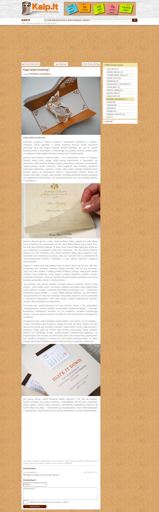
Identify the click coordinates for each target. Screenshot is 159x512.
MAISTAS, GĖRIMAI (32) (115, 90)
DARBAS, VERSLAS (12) (115, 72)
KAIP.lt (25, 20)
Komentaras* (60, 493)
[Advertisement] (79, 44)
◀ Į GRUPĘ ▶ (61, 64)
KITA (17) (110, 117)
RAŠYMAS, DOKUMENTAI (34, 23)
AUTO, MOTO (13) (113, 69)
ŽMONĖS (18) (111, 111)
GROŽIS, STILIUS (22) (114, 78)
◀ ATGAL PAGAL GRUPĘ (31, 64)
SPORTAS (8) (111, 102)
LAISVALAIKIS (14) (113, 87)
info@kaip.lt (67, 463)
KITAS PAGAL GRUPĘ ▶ (91, 64)
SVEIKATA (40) (112, 105)
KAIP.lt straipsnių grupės (114, 65)
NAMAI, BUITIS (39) (113, 96)
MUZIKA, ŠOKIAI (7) (113, 93)
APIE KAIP (109, 121)
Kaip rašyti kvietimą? (50, 23)
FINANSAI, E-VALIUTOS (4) (116, 114)
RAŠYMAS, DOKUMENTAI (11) (117, 99)
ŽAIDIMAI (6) (111, 108)
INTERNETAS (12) (112, 81)
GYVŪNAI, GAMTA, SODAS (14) (117, 75)
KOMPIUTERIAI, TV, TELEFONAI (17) (118, 84)
